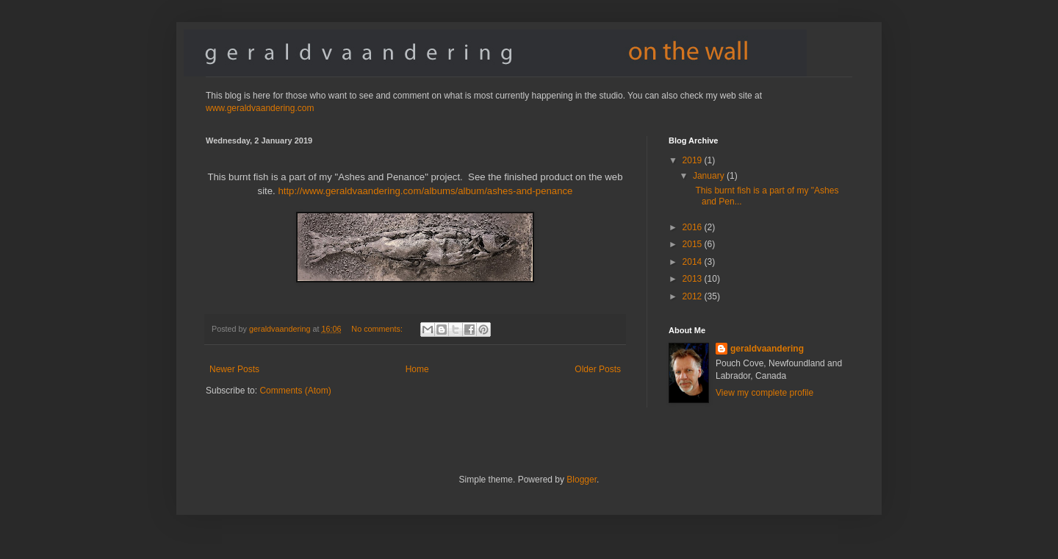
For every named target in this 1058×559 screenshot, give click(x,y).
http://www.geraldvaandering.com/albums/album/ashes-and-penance (425, 190)
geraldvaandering (767, 348)
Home (417, 369)
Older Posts (598, 369)
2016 (694, 227)
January (710, 176)
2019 (694, 160)
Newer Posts (234, 369)
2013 (694, 279)
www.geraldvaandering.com (260, 108)
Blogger (581, 479)
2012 (694, 296)
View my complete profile (764, 393)
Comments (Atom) (295, 390)
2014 (694, 262)
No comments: (378, 328)
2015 (694, 244)
